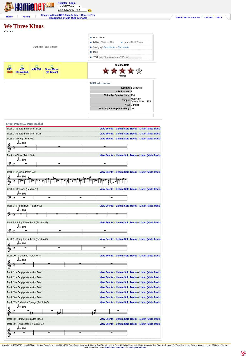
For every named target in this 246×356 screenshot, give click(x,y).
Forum (26, 16)
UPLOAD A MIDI (213, 17)
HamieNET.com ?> (69, 6)
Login (72, 3)
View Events (106, 128)
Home (9, 16)
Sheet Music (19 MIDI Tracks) (24, 123)
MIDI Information (100, 83)
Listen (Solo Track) (126, 128)
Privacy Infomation (137, 348)
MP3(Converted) (22, 69)
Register (62, 3)
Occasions (109, 47)
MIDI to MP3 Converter (188, 17)
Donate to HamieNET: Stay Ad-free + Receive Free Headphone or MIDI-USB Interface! (68, 16)
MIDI (9, 68)
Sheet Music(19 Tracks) (52, 69)
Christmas (123, 47)
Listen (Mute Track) (150, 128)
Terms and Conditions (114, 348)
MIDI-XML (37, 68)
